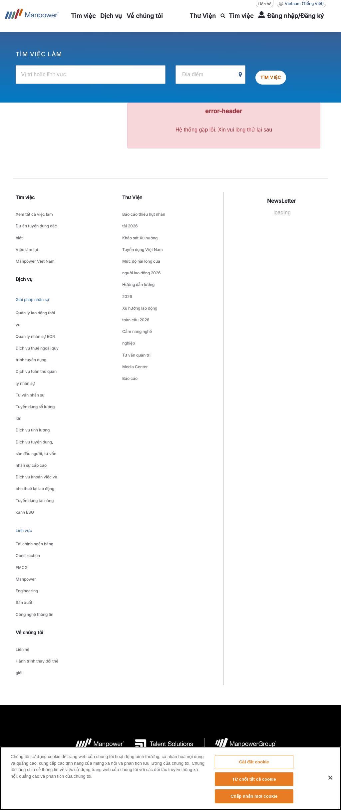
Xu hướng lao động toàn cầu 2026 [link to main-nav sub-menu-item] (139, 282)
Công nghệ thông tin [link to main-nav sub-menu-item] (34, 506)
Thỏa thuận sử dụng (94, 703)
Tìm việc (276, 74)
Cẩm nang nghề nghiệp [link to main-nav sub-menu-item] (137, 299)
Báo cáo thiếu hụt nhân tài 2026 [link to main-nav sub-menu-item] (143, 216)
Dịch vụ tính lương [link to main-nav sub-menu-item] (33, 373)
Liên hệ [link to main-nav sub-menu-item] (22, 538)
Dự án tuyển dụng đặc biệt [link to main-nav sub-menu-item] (36, 224)
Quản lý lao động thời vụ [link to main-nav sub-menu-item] (35, 294)
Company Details (51, 703)
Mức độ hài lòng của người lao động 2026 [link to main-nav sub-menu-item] (141, 249)
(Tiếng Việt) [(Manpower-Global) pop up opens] (301, 4)
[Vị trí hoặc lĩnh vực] (91, 74)
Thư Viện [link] (132, 196)
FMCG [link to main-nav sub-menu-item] (22, 473)
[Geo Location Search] (240, 74)
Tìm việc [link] (25, 196)
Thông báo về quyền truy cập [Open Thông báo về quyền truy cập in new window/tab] (209, 703)
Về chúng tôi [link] (29, 523)
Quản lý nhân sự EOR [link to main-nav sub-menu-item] (35, 306)
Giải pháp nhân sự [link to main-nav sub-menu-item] (32, 280)
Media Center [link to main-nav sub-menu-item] (135, 320)
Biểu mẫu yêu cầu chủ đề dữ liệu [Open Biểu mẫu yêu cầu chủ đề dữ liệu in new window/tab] (275, 703)
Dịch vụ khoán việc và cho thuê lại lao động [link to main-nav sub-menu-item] (36, 410)
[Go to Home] (32, 16)
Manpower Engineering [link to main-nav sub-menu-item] (27, 485)
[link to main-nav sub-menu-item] (83, 16)
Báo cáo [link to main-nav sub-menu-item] (130, 328)
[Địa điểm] (210, 74)
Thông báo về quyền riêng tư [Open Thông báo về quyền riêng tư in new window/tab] (147, 703)
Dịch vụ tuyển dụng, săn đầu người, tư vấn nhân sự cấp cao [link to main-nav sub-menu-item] (36, 390)
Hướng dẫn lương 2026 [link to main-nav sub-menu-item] (138, 266)
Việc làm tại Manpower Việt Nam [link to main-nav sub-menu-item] (35, 241)
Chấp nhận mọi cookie (253, 799)
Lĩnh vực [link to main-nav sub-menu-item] (24, 446)
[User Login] (291, 16)
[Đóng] (330, 780)
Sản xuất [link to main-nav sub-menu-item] (24, 498)
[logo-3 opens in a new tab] (158, 625)
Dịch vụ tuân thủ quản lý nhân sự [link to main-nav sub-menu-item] (36, 336)
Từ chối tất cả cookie (254, 781)
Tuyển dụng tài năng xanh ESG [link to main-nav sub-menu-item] (35, 427)
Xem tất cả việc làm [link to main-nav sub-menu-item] (34, 211)
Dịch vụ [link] (24, 261)
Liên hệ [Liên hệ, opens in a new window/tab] (264, 3)
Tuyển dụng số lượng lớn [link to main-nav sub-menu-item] (35, 361)
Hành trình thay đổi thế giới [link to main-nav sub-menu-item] (37, 550)
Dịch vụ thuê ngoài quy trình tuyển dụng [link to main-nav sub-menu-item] (37, 319)
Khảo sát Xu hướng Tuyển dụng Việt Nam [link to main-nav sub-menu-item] (142, 232)
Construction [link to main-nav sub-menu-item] (28, 464)
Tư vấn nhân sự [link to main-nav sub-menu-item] (30, 348)
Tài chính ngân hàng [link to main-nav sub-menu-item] (34, 456)
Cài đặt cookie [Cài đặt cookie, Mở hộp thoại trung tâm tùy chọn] (254, 764)
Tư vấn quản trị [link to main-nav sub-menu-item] (136, 311)
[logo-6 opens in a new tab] (240, 625)
